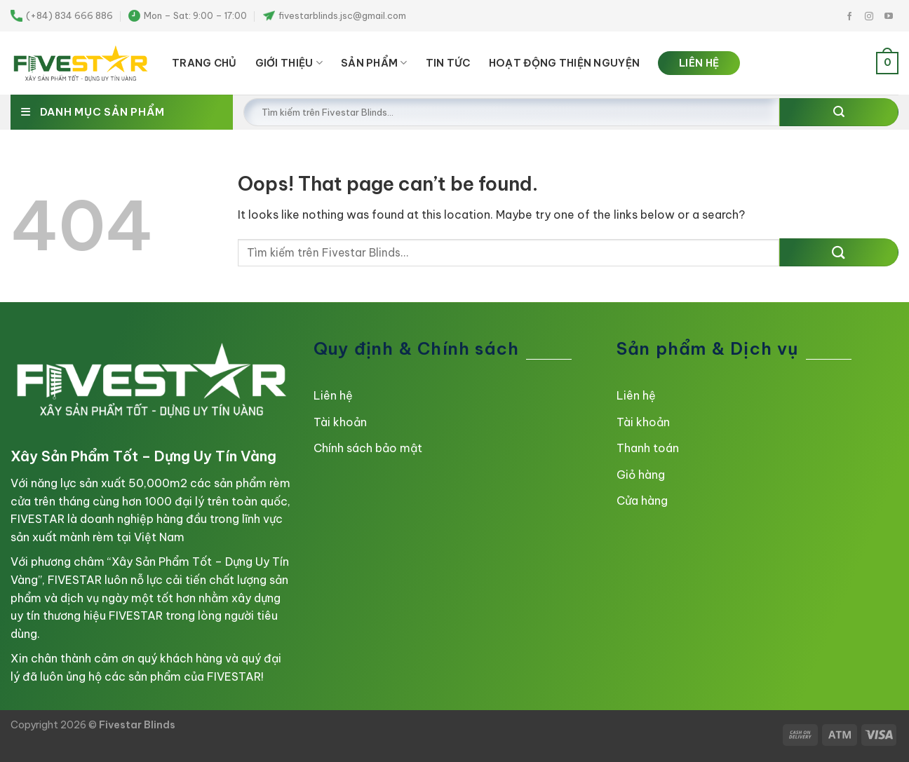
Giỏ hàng (641, 475)
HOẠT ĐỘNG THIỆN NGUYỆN (564, 63)
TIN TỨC (448, 63)
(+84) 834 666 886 (62, 16)
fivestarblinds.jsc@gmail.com (334, 15)
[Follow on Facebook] (849, 16)
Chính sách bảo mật (368, 448)
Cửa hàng (642, 501)
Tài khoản (340, 422)
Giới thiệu (289, 62)
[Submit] (838, 112)
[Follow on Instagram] (869, 16)
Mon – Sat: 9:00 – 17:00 (187, 16)
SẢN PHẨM (374, 62)
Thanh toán (648, 448)
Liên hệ (333, 395)
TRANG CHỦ (204, 63)
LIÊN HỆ (699, 63)
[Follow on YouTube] (888, 16)
